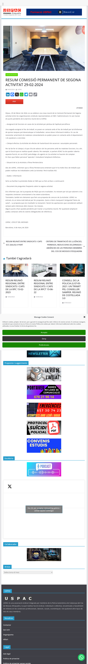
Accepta (44, 332)
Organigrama (8, 635)
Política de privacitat (11, 659)
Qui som (6, 630)
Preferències (44, 345)
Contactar (7, 625)
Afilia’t (5, 639)
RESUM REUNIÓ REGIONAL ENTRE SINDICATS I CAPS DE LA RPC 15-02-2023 (15, 286)
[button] (84, 317)
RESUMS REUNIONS (11, 74)
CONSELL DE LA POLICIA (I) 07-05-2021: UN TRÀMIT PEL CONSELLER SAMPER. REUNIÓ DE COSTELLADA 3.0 (71, 289)
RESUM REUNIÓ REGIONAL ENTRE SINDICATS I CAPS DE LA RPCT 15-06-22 (43, 286)
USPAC (19, 89)
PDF (14, 101)
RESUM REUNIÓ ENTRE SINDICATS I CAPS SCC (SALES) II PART (22, 243)
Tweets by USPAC (44, 509)
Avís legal (6, 654)
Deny (44, 339)
